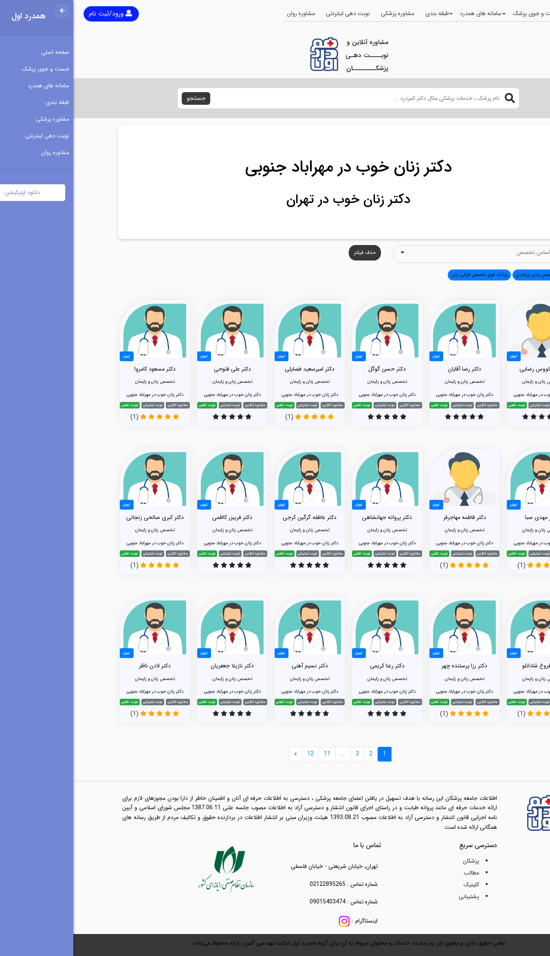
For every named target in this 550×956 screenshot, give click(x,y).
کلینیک (398, 884)
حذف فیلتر (291, 252)
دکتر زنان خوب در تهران (275, 200)
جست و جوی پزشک (463, 13)
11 (254, 753)
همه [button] (494, 275)
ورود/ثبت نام (37, 14)
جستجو (122, 98)
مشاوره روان (227, 13)
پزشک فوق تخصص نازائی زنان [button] (406, 275)
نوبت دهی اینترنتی (275, 13)
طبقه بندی (364, 13)
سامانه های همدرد (407, 13)
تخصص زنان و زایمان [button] (462, 275)
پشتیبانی (395, 896)
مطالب (398, 872)
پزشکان (397, 861)
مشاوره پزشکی (324, 13)
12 (237, 753)
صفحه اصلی (512, 13)
